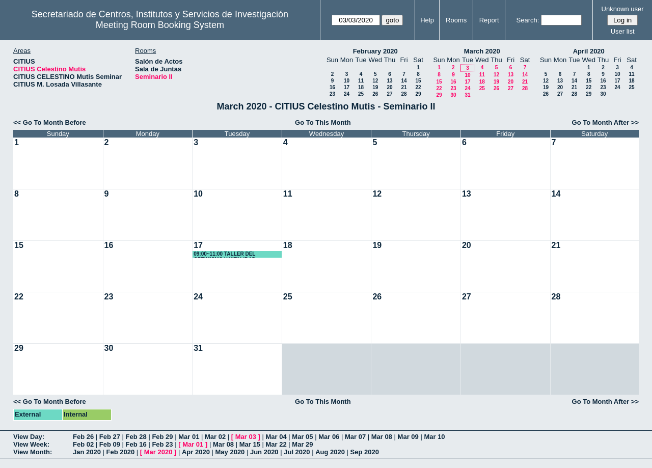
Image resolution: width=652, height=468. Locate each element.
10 (346, 81)
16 (332, 87)
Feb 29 (162, 437)
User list (623, 31)
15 (418, 81)
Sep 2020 (364, 452)
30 (453, 95)
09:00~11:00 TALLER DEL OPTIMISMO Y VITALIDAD (225, 254)
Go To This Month (323, 122)
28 (403, 94)
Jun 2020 (264, 452)
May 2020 (230, 452)
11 (361, 81)
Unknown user (623, 9)
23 (332, 94)
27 (389, 94)
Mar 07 (355, 437)
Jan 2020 (87, 452)
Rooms (456, 20)
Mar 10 (434, 437)
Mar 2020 (158, 452)
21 (403, 87)
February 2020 (375, 51)
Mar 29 (302, 444)
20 (389, 87)
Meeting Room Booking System (160, 25)
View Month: (32, 452)
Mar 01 (188, 437)
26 (375, 94)
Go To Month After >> (605, 122)
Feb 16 (136, 444)
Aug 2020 (330, 452)
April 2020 (589, 51)
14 (403, 81)
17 (346, 87)
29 (418, 94)
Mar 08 (381, 437)
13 (389, 81)
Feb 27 (109, 437)
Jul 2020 (297, 452)
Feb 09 (109, 444)
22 (418, 87)
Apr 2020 (196, 452)
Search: (528, 20)
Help (427, 20)
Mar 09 (408, 437)
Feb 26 (83, 437)
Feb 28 (136, 437)
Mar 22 (276, 444)
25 (361, 94)
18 (361, 87)
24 (346, 94)
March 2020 (482, 51)
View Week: (31, 444)
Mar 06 (328, 437)
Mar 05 (302, 437)
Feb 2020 (120, 452)
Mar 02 (215, 437)
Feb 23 (162, 444)
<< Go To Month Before (49, 122)
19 (375, 87)
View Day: (28, 437)
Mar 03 (245, 437)
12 (375, 81)
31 (467, 95)
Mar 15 (249, 444)
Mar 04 (276, 437)
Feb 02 (83, 444)
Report (489, 20)
